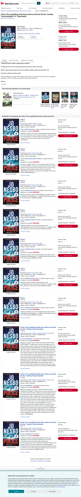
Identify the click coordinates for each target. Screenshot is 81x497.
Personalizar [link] (52, 491)
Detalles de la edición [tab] (27, 60)
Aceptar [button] (16, 491)
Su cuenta (63, 3)
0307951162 (21, 95)
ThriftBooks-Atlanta (30, 219)
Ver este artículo (62, 20)
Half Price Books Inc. (30, 129)
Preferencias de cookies (36, 485)
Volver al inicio (40, 468)
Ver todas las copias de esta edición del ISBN (28, 33)
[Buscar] (38, 3)
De (23, 36)
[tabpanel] (28, 74)
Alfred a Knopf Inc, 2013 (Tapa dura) (55, 106)
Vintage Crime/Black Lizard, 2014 (26, 97)
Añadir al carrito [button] (69, 31)
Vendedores (62, 8)
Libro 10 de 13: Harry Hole (7, 18)
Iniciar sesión (55, 3)
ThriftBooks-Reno (29, 190)
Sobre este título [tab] (14, 60)
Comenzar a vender (75, 8)
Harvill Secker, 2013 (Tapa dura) (64, 106)
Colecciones (20, 8)
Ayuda (76, 3)
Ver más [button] (4, 84)
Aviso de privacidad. (60, 486)
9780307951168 (34, 95)
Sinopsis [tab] (4, 60)
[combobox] (29, 3)
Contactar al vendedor (25, 142)
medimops (27, 434)
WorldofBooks (28, 338)
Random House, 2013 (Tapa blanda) (73, 106)
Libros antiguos (32, 8)
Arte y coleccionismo (47, 8)
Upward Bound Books (30, 158)
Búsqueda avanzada (6, 8)
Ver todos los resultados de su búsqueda (40, 461)
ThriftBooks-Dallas (30, 278)
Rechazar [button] (33, 491)
